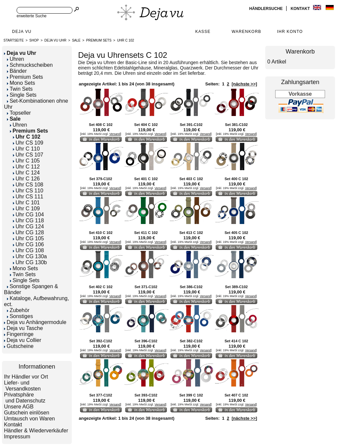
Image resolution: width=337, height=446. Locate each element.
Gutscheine (19, 346)
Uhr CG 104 (28, 214)
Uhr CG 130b (30, 262)
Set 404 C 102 (146, 125)
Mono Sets (21, 83)
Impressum (17, 436)
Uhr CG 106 (28, 244)
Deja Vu (21, 31)
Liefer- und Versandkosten (22, 385)
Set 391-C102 (191, 125)
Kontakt (300, 8)
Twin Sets (20, 89)
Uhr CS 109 (28, 143)
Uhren (15, 59)
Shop (34, 40)
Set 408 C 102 (101, 125)
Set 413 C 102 (191, 233)
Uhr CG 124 (28, 226)
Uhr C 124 (26, 172)
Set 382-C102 (191, 341)
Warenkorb (246, 31)
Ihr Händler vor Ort (26, 377)
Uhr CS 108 (28, 184)
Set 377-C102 (100, 395)
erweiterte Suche (32, 16)
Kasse (202, 31)
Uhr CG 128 (28, 232)
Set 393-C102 (146, 395)
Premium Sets (98, 40)
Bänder (17, 71)
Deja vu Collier (22, 340)
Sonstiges (20, 316)
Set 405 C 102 (236, 233)
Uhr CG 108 (28, 250)
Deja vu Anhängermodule (35, 322)
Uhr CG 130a (30, 256)
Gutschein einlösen (26, 412)
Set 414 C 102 (236, 341)
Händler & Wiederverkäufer (36, 430)
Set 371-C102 (146, 287)
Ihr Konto (290, 31)
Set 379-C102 (100, 179)
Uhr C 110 (26, 149)
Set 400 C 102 (236, 179)
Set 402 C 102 (101, 287)
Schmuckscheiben (30, 65)
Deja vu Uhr (55, 40)
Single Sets (22, 95)
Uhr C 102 (125, 40)
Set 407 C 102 (236, 395)
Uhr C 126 (26, 178)
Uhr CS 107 (28, 155)
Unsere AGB (19, 406)
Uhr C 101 (26, 202)
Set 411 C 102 (146, 233)
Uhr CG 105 (28, 238)
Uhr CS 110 (28, 190)
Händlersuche (266, 8)
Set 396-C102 (146, 341)
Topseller (19, 113)
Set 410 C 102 (101, 233)
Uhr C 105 (26, 161)
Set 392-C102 (100, 341)
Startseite (14, 40)
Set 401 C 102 (146, 179)
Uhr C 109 (26, 208)
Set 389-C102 (236, 287)
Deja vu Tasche (23, 328)
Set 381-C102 (236, 125)
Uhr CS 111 (28, 196)
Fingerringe (19, 334)
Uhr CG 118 (28, 220)
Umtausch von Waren (29, 418)
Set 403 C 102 (191, 179)
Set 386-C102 (191, 287)
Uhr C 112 (26, 166)
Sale (76, 40)
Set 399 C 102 (191, 395)
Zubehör (18, 310)
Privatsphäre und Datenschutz (25, 397)
